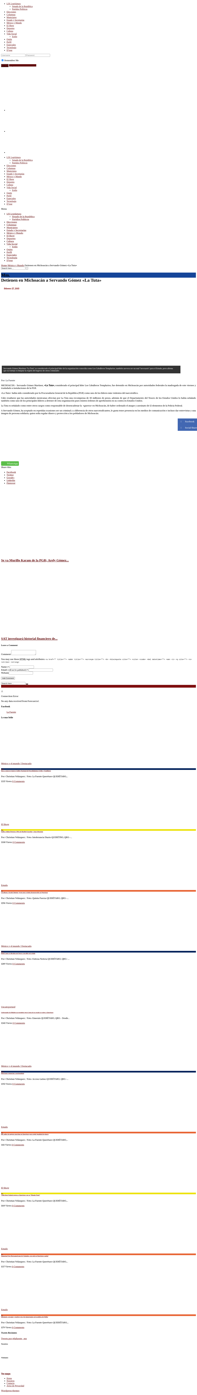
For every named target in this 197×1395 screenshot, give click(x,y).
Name (5, 667)
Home (4, 265)
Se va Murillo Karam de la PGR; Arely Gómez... (35, 560)
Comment (6, 655)
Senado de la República (22, 6)
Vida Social (12, 34)
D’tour (9, 50)
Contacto (11, 1384)
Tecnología (11, 47)
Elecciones (11, 12)
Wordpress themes (10, 1391)
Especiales (11, 45)
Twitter (10, 474)
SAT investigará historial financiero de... (29, 638)
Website (5, 673)
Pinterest (11, 483)
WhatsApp (12, 463)
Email (14, 670)
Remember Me (11, 60)
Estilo (14, 36)
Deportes (11, 28)
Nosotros (11, 1381)
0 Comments (18, 782)
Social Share (187, 428)
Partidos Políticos (19, 9)
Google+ (11, 477)
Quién (9, 39)
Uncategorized (8, 1007)
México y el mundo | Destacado (16, 764)
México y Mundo (14, 23)
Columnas (11, 14)
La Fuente (11, 712)
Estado (4, 886)
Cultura (10, 31)
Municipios (12, 17)
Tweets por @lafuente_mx (14, 1339)
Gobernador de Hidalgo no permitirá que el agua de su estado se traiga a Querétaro (27, 1013)
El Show (10, 25)
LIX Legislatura (14, 3)
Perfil (9, 42)
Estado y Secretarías (15, 20)
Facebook (11, 472)
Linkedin (11, 480)
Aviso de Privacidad (15, 1386)
